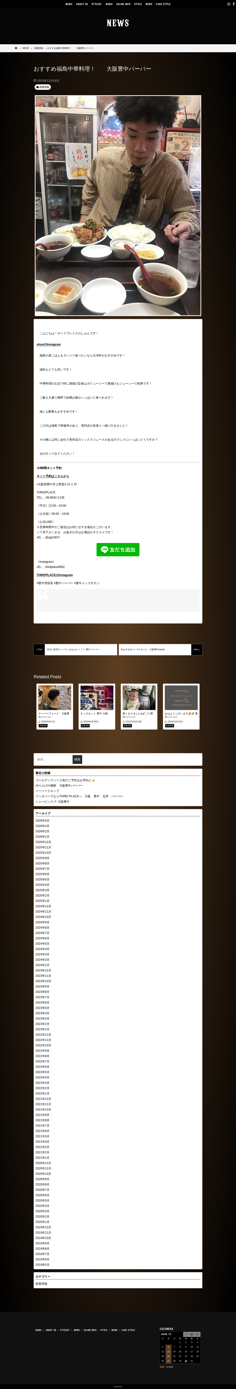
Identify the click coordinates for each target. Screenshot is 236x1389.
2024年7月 (43, 933)
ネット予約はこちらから (53, 476)
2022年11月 (43, 1040)
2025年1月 (43, 900)
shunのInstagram (49, 344)
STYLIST (97, 3)
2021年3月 (43, 1147)
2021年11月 (43, 1104)
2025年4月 (43, 884)
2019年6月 (43, 1259)
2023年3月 (43, 1018)
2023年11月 (43, 975)
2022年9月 (43, 1050)
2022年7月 (43, 1061)
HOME (69, 3)
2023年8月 (43, 991)
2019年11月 (43, 1232)
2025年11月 (43, 847)
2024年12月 (43, 906)
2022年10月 (43, 1045)
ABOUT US (82, 3)
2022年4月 (43, 1077)
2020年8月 (43, 1184)
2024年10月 (43, 916)
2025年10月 (43, 852)
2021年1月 (43, 1157)
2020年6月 (43, 1195)
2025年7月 (43, 868)
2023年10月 (43, 981)
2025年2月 (43, 895)
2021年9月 (43, 1114)
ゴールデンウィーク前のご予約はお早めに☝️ (65, 780)
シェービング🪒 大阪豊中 (53, 801)
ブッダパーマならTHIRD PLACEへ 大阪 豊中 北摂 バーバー (79, 796)
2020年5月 (43, 1200)
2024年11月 (43, 911)
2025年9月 (43, 858)
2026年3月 (43, 826)
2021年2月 (43, 1152)
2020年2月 (43, 1216)
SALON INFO (123, 3)
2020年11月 (43, 1168)
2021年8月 (43, 1120)
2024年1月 (43, 965)
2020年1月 (43, 1221)
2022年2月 (43, 1088)
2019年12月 (43, 1227)
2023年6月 (43, 1002)
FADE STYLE (163, 3)
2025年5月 (43, 879)
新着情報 (41, 1283)
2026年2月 (43, 831)
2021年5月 (43, 1136)
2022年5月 (43, 1072)
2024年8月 (43, 927)
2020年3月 (43, 1211)
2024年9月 (43, 922)
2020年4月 (43, 1205)
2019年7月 (43, 1254)
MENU (109, 3)
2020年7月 (43, 1189)
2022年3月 (43, 1082)
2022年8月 (43, 1056)
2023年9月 (43, 986)
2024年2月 (43, 959)
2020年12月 (43, 1163)
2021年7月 (43, 1125)
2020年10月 (43, 1173)
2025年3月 (43, 890)
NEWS (149, 3)
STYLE (138, 3)
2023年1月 (43, 1029)
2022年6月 (43, 1066)
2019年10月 (43, 1238)
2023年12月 (43, 970)
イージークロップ (47, 790)
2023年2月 (43, 1024)
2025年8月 (43, 863)
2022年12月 (43, 1034)
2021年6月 (43, 1131)
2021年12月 (43, 1098)
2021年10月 (43, 1109)
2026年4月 (43, 820)
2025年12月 (43, 842)
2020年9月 (43, 1179)
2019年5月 (43, 1264)
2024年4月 (43, 949)
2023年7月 (43, 997)
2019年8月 (43, 1248)
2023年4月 (43, 1013)
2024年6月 (43, 938)
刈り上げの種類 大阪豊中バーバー (59, 785)
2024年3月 (43, 954)
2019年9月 (43, 1243)
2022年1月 (43, 1093)
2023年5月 (43, 1007)
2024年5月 (43, 943)
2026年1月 (43, 836)
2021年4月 (43, 1141)
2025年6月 (43, 874)
